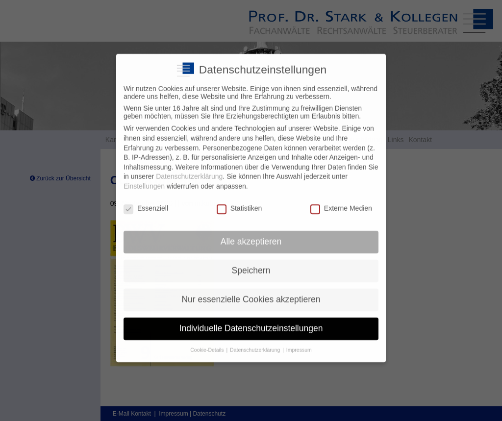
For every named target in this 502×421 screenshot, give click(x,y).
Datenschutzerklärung (189, 170)
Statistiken (239, 202)
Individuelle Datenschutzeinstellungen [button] (251, 322)
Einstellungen (144, 180)
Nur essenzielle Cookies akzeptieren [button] (250, 293)
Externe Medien (341, 202)
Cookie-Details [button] (207, 344)
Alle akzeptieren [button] (251, 235)
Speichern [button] (251, 264)
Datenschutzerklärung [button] (255, 344)
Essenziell (146, 202)
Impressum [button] (299, 344)
